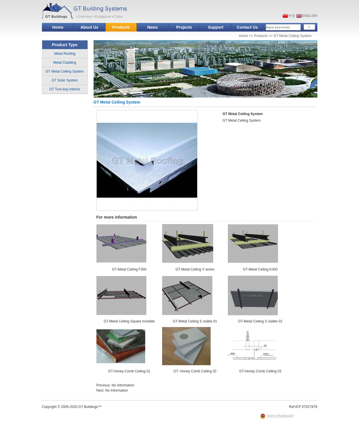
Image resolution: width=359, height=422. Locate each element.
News (152, 27)
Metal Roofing (64, 54)
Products (121, 27)
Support (216, 27)
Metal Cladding (64, 63)
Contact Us (247, 27)
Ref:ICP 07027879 (303, 407)
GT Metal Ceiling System (292, 36)
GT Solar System (65, 80)
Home (57, 27)
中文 (291, 16)
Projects (184, 27)
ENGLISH (309, 16)
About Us (89, 27)
